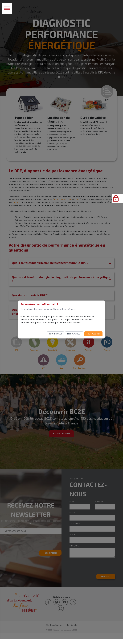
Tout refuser (55, 334)
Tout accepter (93, 334)
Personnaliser (74, 334)
